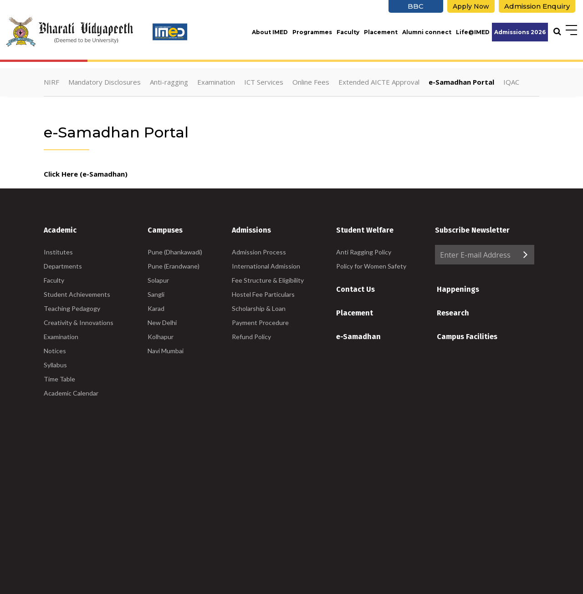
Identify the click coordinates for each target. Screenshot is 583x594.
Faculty (348, 32)
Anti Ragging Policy (363, 252)
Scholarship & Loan (259, 308)
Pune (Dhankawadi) (175, 252)
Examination (216, 81)
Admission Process (259, 252)
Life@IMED (473, 32)
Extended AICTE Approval (378, 81)
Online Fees (310, 81)
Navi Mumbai (166, 351)
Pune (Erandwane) (173, 266)
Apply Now (471, 6)
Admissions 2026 (520, 32)
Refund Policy (251, 336)
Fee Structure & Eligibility (268, 280)
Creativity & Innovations (78, 322)
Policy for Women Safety (371, 266)
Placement (381, 32)
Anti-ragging (169, 81)
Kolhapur (161, 336)
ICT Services (263, 81)
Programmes (312, 32)
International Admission (266, 266)
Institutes (58, 252)
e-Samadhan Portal (461, 81)
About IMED (270, 32)
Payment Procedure (260, 322)
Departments (63, 266)
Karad (156, 308)
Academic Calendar (71, 393)
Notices (55, 351)
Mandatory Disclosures (104, 81)
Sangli (156, 294)
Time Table (59, 379)
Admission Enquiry (537, 6)
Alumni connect (426, 32)
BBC (416, 6)
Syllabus (55, 365)
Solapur (158, 280)
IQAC (511, 81)
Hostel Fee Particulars (263, 294)
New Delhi (162, 322)
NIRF (51, 81)
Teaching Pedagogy (72, 308)
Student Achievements (77, 294)
